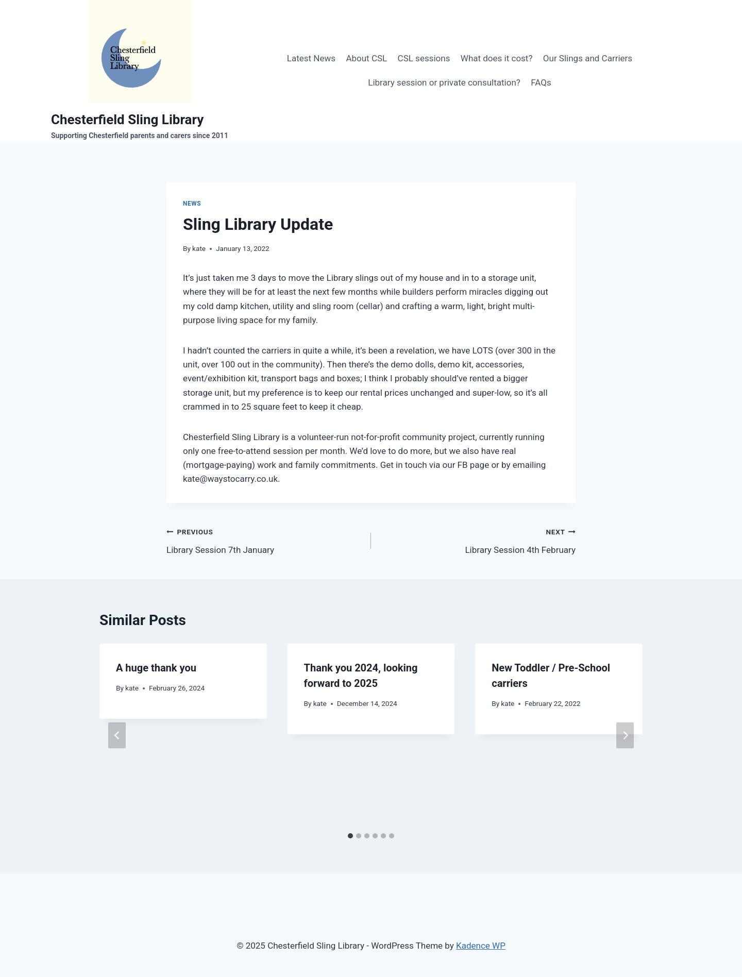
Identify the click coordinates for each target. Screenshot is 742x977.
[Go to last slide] (117, 735)
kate (199, 248)
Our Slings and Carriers (587, 58)
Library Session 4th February (478, 540)
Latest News (311, 58)
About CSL (366, 58)
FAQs (541, 82)
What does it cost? (497, 58)
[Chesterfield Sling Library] (139, 70)
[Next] (625, 735)
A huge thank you (156, 668)
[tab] (350, 835)
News (192, 203)
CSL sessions (424, 58)
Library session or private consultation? (444, 82)
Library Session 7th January (264, 540)
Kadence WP (480, 945)
